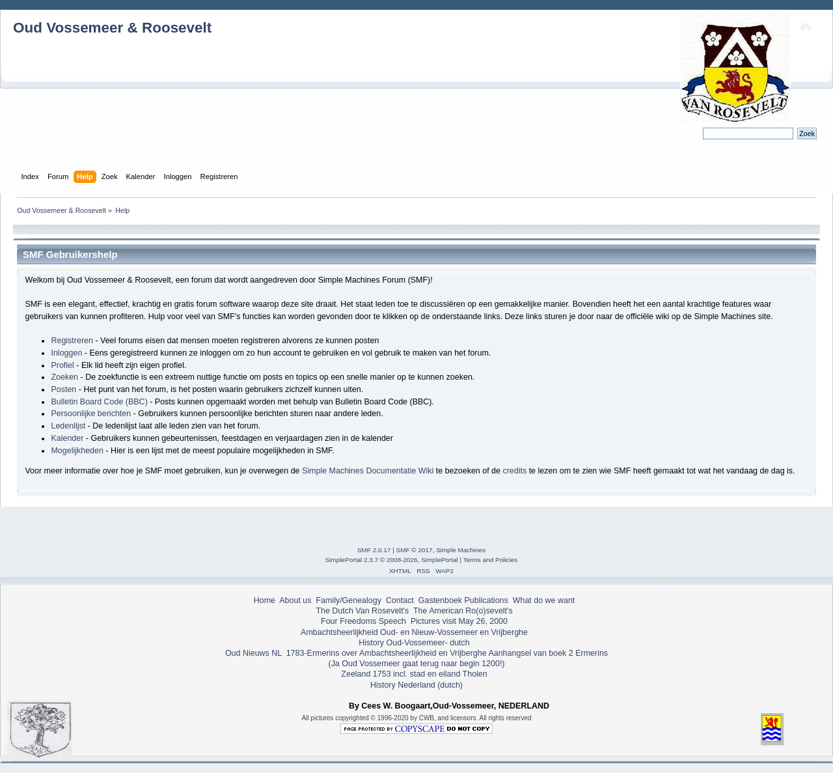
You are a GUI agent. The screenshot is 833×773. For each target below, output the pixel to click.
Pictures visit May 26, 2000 (459, 621)
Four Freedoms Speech (363, 621)
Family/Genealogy (348, 600)
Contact (400, 600)
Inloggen (66, 353)
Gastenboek (440, 600)
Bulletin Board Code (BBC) (99, 401)
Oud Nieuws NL (253, 653)
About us (295, 600)
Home (264, 600)
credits (514, 470)
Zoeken (64, 377)
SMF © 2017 (414, 550)
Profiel (62, 365)
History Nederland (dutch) (416, 685)
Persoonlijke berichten (91, 413)
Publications (486, 600)
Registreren (71, 340)
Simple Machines (460, 550)
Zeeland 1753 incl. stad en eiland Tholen (414, 674)
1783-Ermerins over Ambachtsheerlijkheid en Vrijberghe (385, 653)
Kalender (67, 438)
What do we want (544, 600)
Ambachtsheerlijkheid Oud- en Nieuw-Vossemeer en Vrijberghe (414, 632)
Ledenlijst (68, 425)
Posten (63, 389)
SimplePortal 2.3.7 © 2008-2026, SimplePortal (391, 559)
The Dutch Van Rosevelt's (362, 610)
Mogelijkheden (77, 450)
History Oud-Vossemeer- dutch (414, 642)
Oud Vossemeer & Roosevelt (112, 28)
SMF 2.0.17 (374, 550)
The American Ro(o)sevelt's (463, 610)
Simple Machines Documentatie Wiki (367, 470)
